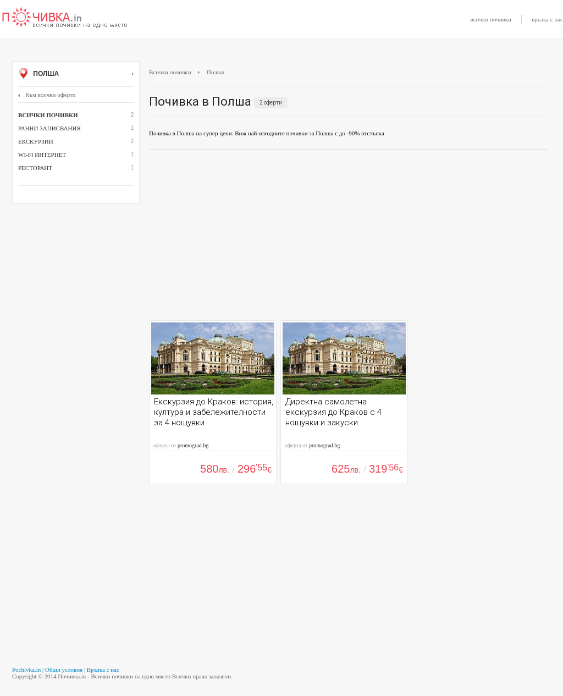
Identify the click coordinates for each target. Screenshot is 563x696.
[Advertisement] (348, 238)
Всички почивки (170, 72)
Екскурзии (35, 141)
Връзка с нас (103, 669)
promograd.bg (193, 445)
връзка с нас (547, 19)
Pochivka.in (26, 669)
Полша (76, 74)
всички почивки (491, 19)
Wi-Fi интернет (42, 154)
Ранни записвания (49, 128)
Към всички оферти (47, 94)
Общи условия (63, 669)
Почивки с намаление (65, 18)
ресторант (35, 168)
